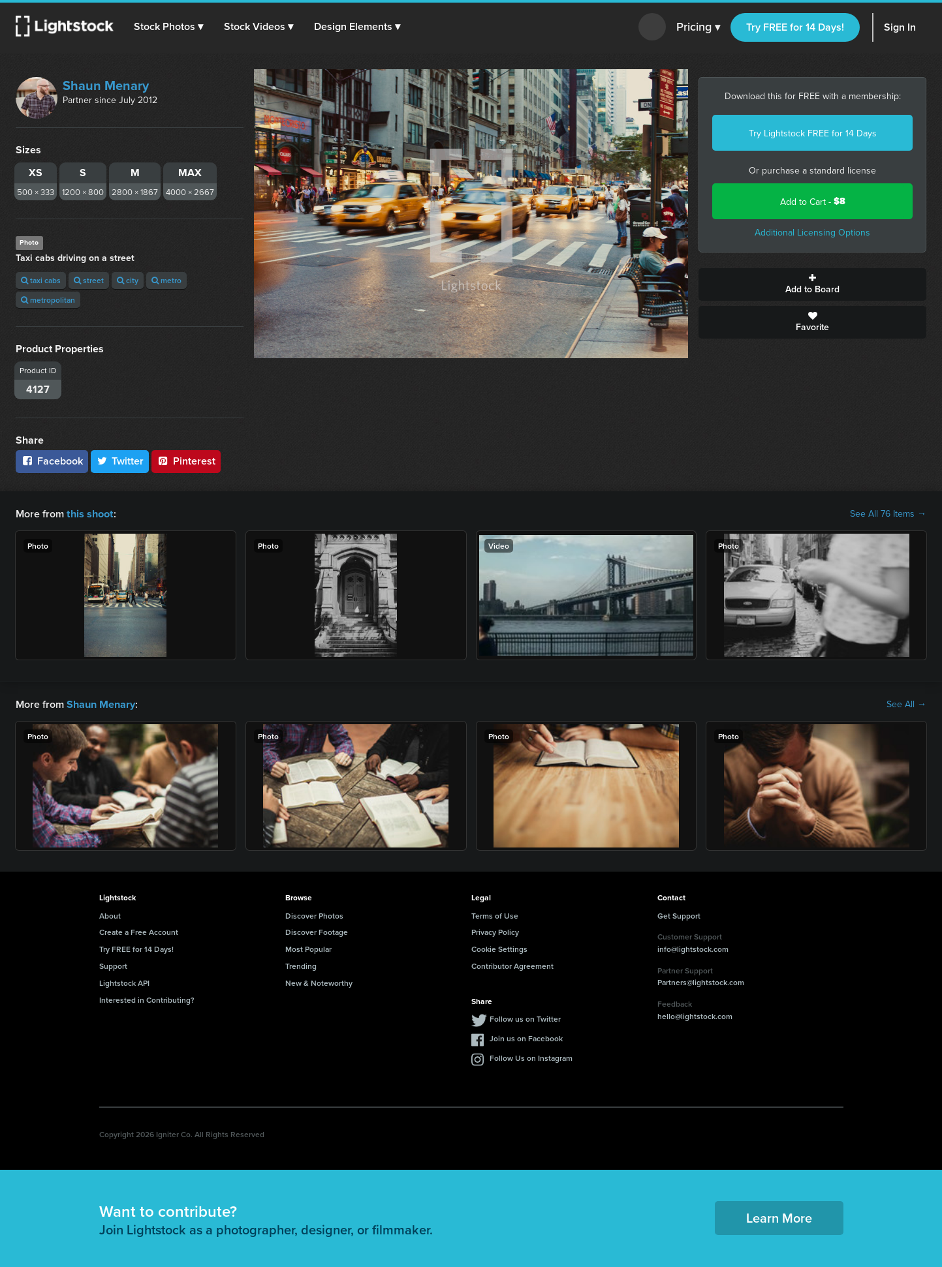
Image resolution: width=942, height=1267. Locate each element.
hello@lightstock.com (694, 1014)
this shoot (89, 513)
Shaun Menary (106, 85)
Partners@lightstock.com (700, 980)
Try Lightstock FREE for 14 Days (813, 133)
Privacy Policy (495, 930)
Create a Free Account (138, 930)
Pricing (698, 27)
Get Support (678, 914)
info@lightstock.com (693, 947)
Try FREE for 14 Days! (795, 27)
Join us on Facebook (526, 1037)
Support (113, 964)
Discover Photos (314, 914)
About (110, 914)
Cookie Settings (499, 947)
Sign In (900, 27)
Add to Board (812, 284)
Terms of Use (494, 914)
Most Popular (308, 947)
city (127, 280)
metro (166, 280)
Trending (301, 964)
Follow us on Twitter (525, 1017)
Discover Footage (316, 930)
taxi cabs (41, 280)
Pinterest (186, 460)
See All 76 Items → (888, 513)
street (89, 280)
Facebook (52, 460)
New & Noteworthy (319, 981)
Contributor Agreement (512, 964)
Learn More (779, 1216)
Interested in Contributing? (147, 998)
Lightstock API (124, 981)
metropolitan (48, 299)
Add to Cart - (812, 201)
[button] (169, 27)
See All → (906, 703)
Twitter (120, 460)
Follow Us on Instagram (531, 1056)
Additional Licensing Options (812, 232)
